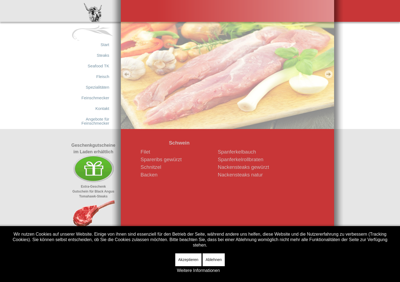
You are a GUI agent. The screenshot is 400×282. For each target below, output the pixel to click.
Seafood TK (98, 66)
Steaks (103, 55)
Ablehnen (214, 259)
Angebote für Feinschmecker (95, 121)
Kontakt (102, 108)
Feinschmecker (95, 97)
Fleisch (102, 76)
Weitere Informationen (198, 270)
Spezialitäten (97, 87)
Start (105, 44)
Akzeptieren (188, 259)
